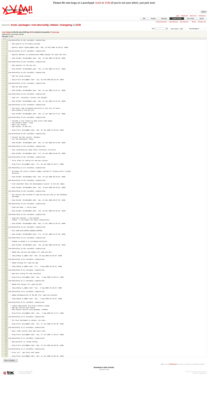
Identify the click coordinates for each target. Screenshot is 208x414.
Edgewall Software (25, 410)
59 (6, 157)
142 (6, 323)
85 (6, 209)
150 (6, 339)
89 (6, 217)
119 (6, 277)
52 (6, 143)
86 (6, 211)
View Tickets (190, 18)
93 (6, 225)
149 (6, 337)
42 (6, 122)
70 (6, 179)
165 (6, 369)
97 (6, 233)
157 (6, 353)
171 (6, 381)
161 (6, 361)
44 (6, 126)
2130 (78, 24)
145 (6, 329)
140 (6, 319)
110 (6, 259)
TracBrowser (172, 401)
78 (6, 195)
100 (6, 239)
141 (6, 321)
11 (6, 60)
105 (6, 249)
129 (6, 297)
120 (6, 279)
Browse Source (176, 18)
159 (6, 357)
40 (6, 118)
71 (6, 181)
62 (6, 163)
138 (6, 315)
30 (6, 98)
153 (6, 345)
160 (6, 359)
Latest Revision (173, 22)
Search (202, 18)
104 (6, 247)
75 (6, 189)
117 (6, 273)
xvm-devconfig (40, 24)
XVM (107, 2)
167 (6, 373)
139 (6, 317)
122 (6, 283)
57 (6, 153)
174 (6, 387)
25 (6, 88)
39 (6, 116)
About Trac (193, 15)
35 (6, 108)
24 (6, 86)
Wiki (144, 18)
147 (6, 333)
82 (6, 203)
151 (6, 341)
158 (6, 355)
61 (6, 161)
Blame (194, 22)
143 (6, 325)
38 (6, 114)
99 (6, 237)
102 (6, 243)
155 (6, 349)
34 (6, 106)
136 (6, 311)
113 (6, 265)
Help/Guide (184, 15)
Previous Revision (161, 22)
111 (6, 261)
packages (24, 24)
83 (6, 205)
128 (6, 295)
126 (6, 291)
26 (6, 90)
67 (6, 173)
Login (177, 15)
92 (6, 223)
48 (6, 134)
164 (6, 367)
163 (6, 365)
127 (6, 293)
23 (6, 84)
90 (6, 219)
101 (6, 241)
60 (6, 159)
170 (6, 379)
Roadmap (164, 18)
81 (6, 201)
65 (6, 169)
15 (6, 68)
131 (6, 301)
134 (6, 307)
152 (6, 343)
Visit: (153, 28)
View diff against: (198, 28)
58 (6, 155)
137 (6, 313)
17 (6, 72)
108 (6, 255)
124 (6, 287)
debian (54, 24)
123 (6, 285)
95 (6, 229)
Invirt (98, 2)
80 (6, 199)
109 (6, 257)
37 (6, 112)
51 (6, 141)
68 (6, 175)
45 (6, 128)
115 (6, 269)
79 (6, 197)
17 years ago (54, 32)
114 (6, 267)
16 (6, 70)
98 (6, 235)
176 (6, 391)
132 (6, 303)
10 (6, 58)
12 (6, 62)
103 (6, 245)
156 (6, 351)
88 (6, 215)
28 (6, 94)
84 (6, 207)
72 (6, 183)
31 (6, 100)
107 (6, 253)
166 (6, 371)
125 (6, 289)
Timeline (153, 18)
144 (6, 327)
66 (6, 171)
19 (6, 76)
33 (6, 104)
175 (6, 389)
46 (6, 130)
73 (6, 185)
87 (6, 213)
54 (6, 147)
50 (6, 139)
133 (6, 305)
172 (6, 383)
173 (6, 385)
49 (6, 137)
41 (6, 120)
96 (6, 231)
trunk (14, 24)
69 (6, 177)
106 (6, 251)
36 (6, 110)
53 (6, 145)
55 (6, 148)
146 (6, 331)
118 (6, 275)
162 (6, 363)
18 (6, 74)
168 (6, 375)
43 (6, 124)
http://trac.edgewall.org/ (200, 410)
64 (6, 167)
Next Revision (184, 22)
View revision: (175, 28)
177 (6, 393)
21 (6, 80)
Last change (6, 32)
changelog (66, 24)
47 (6, 132)
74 (6, 187)
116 (6, 271)
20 (6, 78)
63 (6, 165)
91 (6, 221)
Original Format (104, 407)
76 (6, 191)
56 (6, 151)
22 (6, 82)
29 (6, 96)
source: (6, 24)
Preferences (202, 15)
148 (6, 335)
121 (6, 281)
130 (6, 299)
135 (6, 309)
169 (6, 377)
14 (6, 66)
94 (6, 227)
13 (6, 64)
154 (6, 347)
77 (6, 193)
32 (6, 102)
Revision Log (202, 22)
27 (6, 92)
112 (6, 263)
